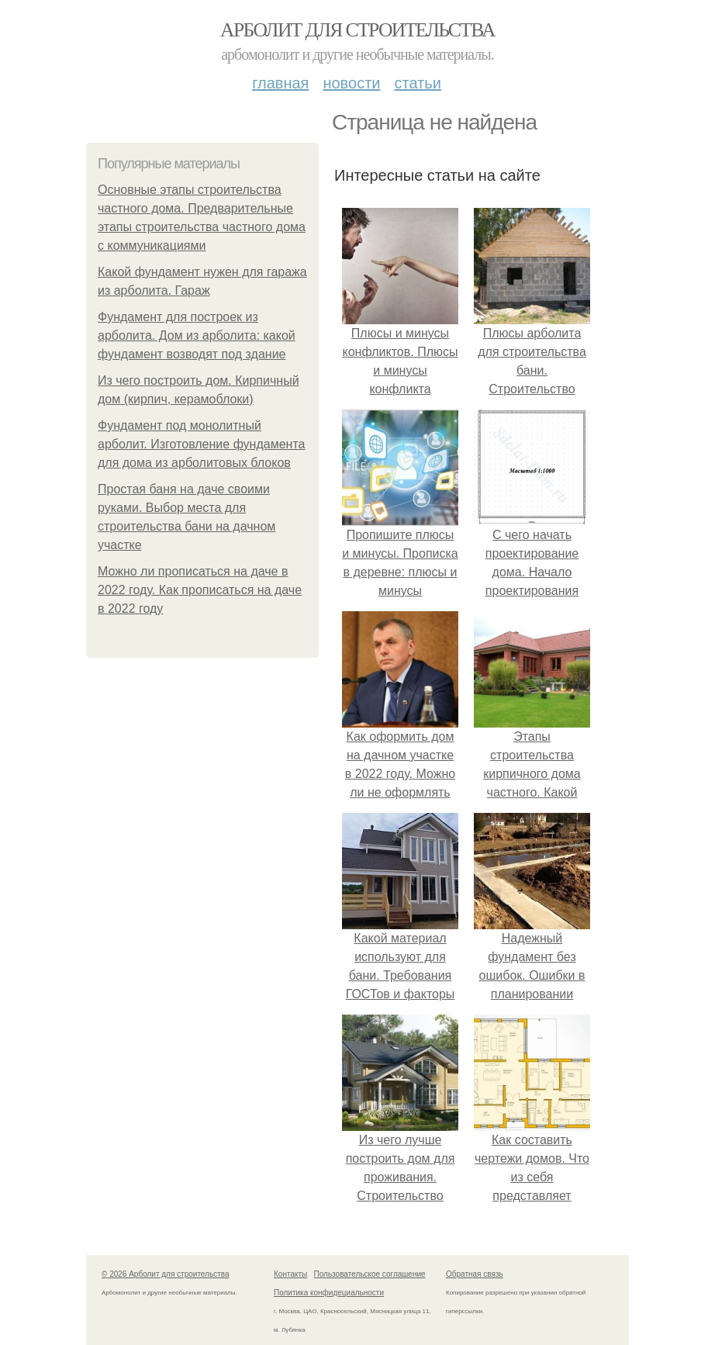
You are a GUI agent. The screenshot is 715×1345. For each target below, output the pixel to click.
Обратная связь (474, 1274)
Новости (351, 83)
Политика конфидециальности (329, 1292)
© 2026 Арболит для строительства (166, 1274)
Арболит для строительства (357, 30)
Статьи (417, 83)
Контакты (290, 1274)
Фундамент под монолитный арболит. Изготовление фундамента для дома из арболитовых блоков (201, 444)
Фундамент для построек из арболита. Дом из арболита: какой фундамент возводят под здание (196, 335)
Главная (280, 83)
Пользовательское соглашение (370, 1274)
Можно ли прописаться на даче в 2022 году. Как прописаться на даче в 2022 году (200, 590)
